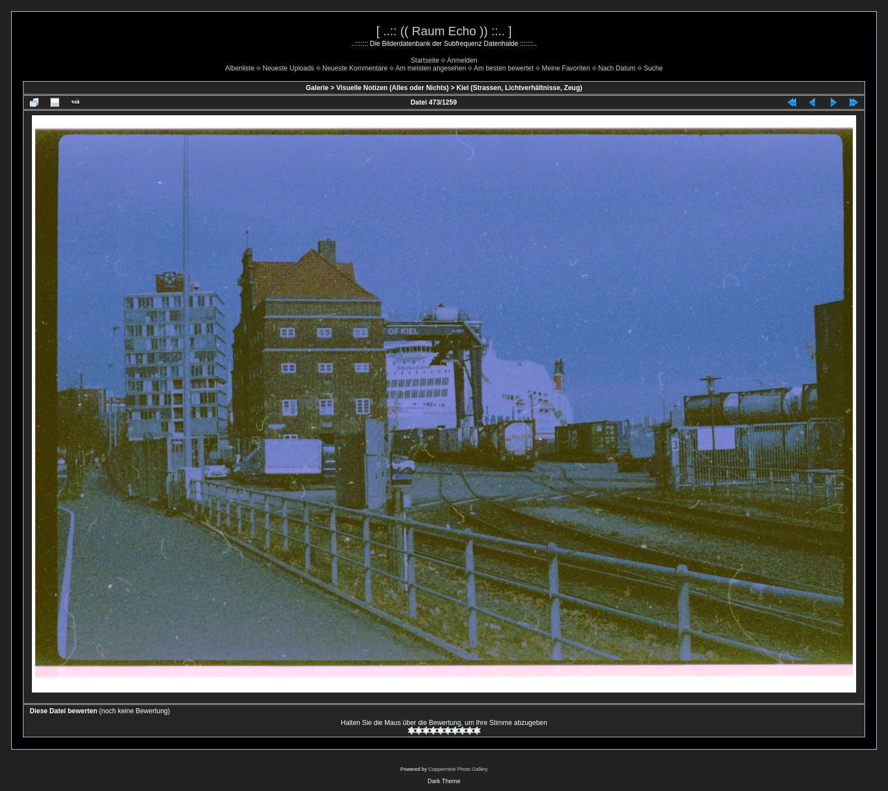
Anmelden (462, 60)
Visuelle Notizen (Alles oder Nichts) (392, 88)
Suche (653, 68)
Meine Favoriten (566, 68)
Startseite (425, 60)
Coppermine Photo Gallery (457, 769)
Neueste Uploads (288, 68)
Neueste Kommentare (355, 68)
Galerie (317, 88)
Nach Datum (617, 68)
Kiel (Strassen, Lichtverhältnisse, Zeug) (519, 88)
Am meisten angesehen (431, 68)
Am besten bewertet (504, 68)
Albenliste (240, 68)
